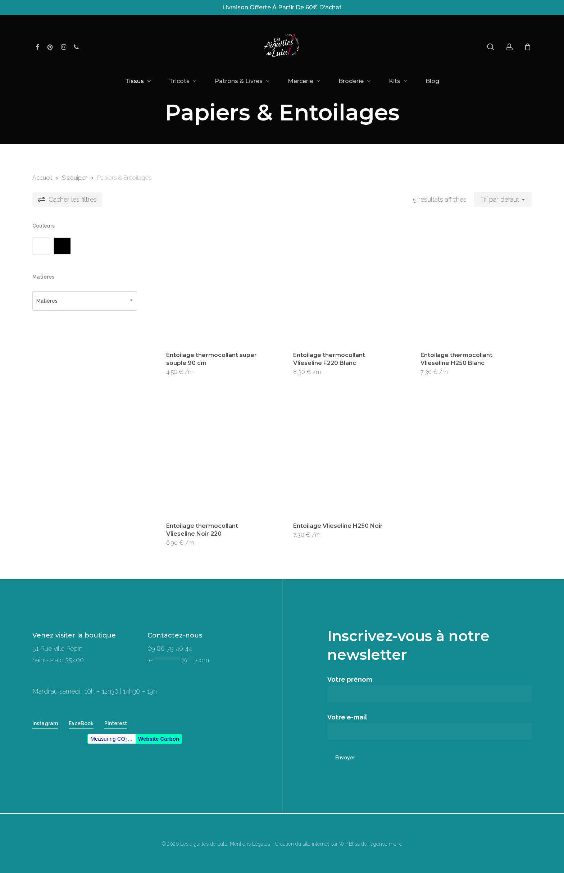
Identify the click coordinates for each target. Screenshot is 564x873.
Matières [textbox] (47, 301)
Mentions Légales (250, 844)
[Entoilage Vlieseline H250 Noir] (344, 453)
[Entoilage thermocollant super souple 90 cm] (217, 282)
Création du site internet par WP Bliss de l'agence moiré (338, 844)
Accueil (42, 177)
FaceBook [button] (81, 723)
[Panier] (528, 47)
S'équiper (74, 177)
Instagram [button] (45, 723)
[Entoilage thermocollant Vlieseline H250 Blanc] (471, 282)
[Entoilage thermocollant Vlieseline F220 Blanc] (344, 282)
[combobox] (503, 199)
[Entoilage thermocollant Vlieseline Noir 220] (217, 453)
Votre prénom (429, 689)
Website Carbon (158, 739)
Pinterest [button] (115, 723)
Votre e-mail (429, 726)
